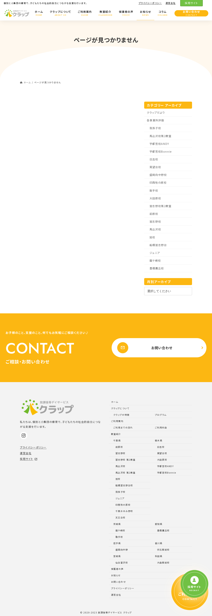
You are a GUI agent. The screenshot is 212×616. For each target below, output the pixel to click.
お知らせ (116, 575)
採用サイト (191, 3)
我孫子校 (155, 128)
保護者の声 (117, 568)
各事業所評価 (155, 120)
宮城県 (117, 556)
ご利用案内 (117, 421)
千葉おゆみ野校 (124, 511)
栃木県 (158, 440)
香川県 (158, 543)
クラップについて (120, 408)
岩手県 (117, 543)
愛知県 (158, 523)
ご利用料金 (161, 427)
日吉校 (154, 159)
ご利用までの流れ (123, 427)
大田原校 (155, 198)
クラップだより (156, 112)
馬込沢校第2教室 (161, 136)
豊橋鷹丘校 (157, 268)
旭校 (152, 237)
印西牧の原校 (158, 182)
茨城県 (117, 523)
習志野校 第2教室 (125, 459)
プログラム (161, 414)
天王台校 (120, 517)
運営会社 (171, 2)
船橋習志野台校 (124, 485)
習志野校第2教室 (161, 206)
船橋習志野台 (158, 245)
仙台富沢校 (122, 562)
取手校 (154, 190)
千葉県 (117, 440)
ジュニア (155, 253)
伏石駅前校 (163, 549)
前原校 (154, 214)
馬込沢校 (155, 229)
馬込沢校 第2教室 (125, 472)
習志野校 (155, 221)
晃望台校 (155, 167)
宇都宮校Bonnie (161, 151)
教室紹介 (116, 433)
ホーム (114, 401)
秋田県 (158, 556)
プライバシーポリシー (150, 2)
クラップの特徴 (121, 414)
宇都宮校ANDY (159, 144)
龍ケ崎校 (155, 260)
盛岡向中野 (122, 549)
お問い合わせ (144, 347)
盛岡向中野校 (158, 175)
